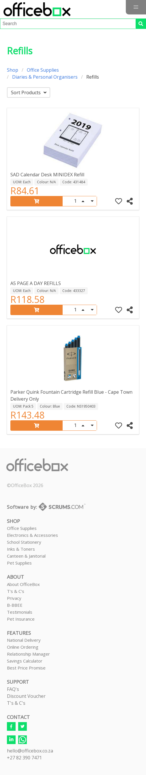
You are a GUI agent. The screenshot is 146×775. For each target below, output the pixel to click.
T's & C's (15, 591)
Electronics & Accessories (32, 535)
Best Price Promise (26, 668)
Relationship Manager (28, 654)
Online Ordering (22, 647)
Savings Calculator (24, 661)
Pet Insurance (21, 619)
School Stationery (24, 542)
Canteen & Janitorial (26, 556)
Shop (12, 70)
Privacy (14, 598)
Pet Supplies (19, 563)
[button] (136, 7)
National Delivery (24, 640)
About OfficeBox (23, 584)
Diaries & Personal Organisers (45, 77)
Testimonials (19, 612)
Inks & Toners (21, 549)
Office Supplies (43, 70)
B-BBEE (15, 605)
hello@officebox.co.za (30, 751)
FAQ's (13, 689)
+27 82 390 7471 (24, 757)
